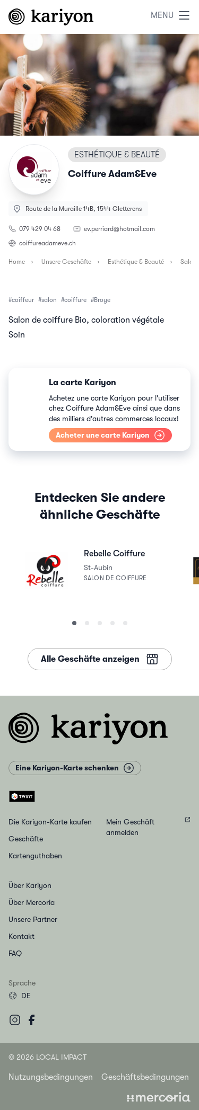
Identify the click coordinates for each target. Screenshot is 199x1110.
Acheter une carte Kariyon (110, 435)
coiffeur (23, 300)
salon (49, 300)
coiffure (75, 300)
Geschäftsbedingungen (145, 1077)
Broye (102, 300)
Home (16, 261)
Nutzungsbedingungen (50, 1077)
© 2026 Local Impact (47, 1057)
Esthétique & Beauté (136, 261)
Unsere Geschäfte (66, 261)
